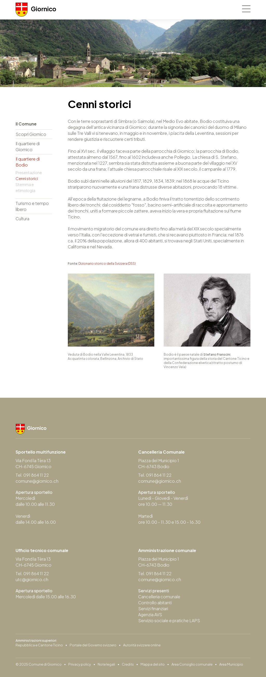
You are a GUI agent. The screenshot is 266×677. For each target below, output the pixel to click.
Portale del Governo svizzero (93, 645)
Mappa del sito (153, 664)
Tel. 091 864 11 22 (32, 475)
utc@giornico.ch (32, 579)
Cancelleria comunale (159, 596)
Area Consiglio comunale (191, 664)
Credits (128, 664)
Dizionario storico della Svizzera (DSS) (107, 264)
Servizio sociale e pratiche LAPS (169, 620)
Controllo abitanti (155, 602)
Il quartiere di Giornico (28, 146)
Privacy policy (79, 664)
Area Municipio (231, 664)
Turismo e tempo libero (32, 206)
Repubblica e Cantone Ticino (39, 645)
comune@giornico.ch (37, 481)
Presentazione (29, 172)
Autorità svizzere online (142, 645)
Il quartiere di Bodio (28, 162)
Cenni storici (27, 178)
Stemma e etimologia (25, 187)
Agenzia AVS (150, 614)
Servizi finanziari (153, 608)
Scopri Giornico (31, 134)
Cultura (22, 218)
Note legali (106, 664)
